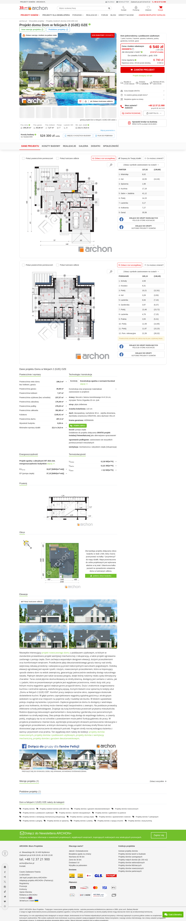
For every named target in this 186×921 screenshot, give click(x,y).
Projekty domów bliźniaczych (130, 865)
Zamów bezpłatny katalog (152, 15)
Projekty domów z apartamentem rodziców (115, 817)
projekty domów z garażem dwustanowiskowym (56, 738)
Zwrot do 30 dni (75, 860)
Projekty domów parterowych (130, 871)
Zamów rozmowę (131, 113)
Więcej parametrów (107, 130)
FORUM (104, 15)
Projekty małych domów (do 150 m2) (133, 860)
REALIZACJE (92, 15)
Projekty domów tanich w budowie (132, 854)
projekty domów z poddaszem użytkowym (54, 735)
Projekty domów (30, 15)
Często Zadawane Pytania (29, 872)
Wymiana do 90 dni (76, 857)
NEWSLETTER (122, 2)
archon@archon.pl (26, 863)
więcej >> (84, 384)
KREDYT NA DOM (126, 15)
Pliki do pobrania (104, 136)
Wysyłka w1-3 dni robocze (127, 83)
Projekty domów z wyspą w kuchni (110, 821)
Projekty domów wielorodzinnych (131, 863)
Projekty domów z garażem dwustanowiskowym (92, 809)
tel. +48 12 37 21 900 (34, 859)
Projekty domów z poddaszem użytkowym (38, 813)
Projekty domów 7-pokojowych (147, 817)
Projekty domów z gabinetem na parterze (110, 813)
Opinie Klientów (25, 892)
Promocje (23, 886)
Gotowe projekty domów (128, 851)
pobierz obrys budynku (100, 576)
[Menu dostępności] (5, 853)
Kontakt (22, 866)
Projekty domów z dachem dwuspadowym (74, 813)
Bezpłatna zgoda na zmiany (80, 854)
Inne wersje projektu (32, 29)
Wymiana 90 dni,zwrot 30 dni (157, 83)
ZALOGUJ (110, 2)
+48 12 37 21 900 (156, 105)
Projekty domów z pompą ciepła (82, 817)
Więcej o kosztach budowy (78, 136)
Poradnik (77, 15)
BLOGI (113, 15)
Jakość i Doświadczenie (78, 851)
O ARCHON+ (24, 875)
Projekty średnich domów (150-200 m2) (54, 809)
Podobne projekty (58, 29)
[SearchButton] (109, 8)
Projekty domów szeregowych (130, 857)
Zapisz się (159, 835)
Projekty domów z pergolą (32, 821)
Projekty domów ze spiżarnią (57, 821)
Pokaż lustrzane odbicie (31, 602)
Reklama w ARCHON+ (28, 895)
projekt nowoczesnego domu (56, 652)
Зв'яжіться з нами (28, 901)
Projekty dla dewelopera (56, 15)
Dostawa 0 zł (74, 863)
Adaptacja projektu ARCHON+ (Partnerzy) (36, 880)
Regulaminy (24, 883)
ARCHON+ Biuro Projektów (31, 846)
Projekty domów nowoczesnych (126, 809)
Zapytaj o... (153, 113)
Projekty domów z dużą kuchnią (140, 821)
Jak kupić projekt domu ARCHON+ (33, 878)
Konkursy (23, 889)
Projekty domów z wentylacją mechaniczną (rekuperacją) (44, 817)
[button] (141, 219)
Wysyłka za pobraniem (78, 865)
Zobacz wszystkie (158, 781)
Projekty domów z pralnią (83, 821)
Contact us (25, 898)
